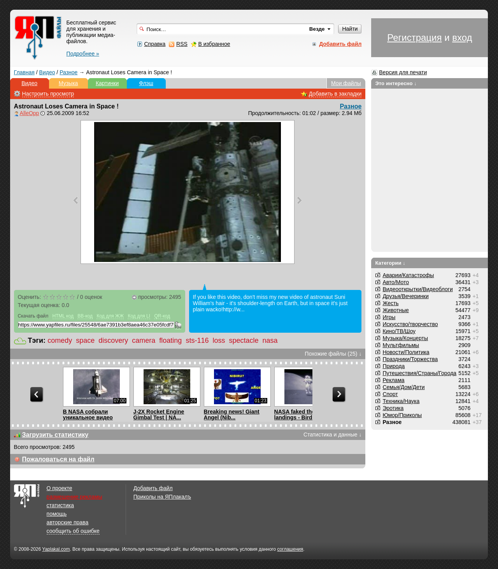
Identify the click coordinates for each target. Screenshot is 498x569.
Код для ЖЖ (110, 316)
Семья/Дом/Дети (403, 387)
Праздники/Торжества (410, 359)
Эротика (392, 408)
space (85, 340)
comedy (59, 340)
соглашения (290, 549)
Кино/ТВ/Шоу (399, 331)
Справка (154, 44)
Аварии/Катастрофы (408, 275)
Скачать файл (33, 316)
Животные (395, 310)
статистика (60, 505)
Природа (393, 366)
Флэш (146, 83)
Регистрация (414, 37)
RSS (182, 44)
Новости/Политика (405, 352)
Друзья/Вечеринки (405, 296)
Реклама (393, 380)
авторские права (68, 522)
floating (170, 340)
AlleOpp (29, 113)
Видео (47, 72)
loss (218, 340)
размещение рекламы (74, 497)
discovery (113, 340)
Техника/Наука (400, 401)
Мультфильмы (400, 345)
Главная (24, 72)
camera (143, 340)
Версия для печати (403, 72)
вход (462, 37)
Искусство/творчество (410, 324)
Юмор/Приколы (402, 415)
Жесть (390, 303)
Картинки (107, 83)
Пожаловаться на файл (58, 459)
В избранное (214, 44)
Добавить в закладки (335, 94)
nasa (270, 340)
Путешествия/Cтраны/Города (419, 373)
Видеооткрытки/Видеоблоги (417, 289)
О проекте (59, 488)
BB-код (85, 316)
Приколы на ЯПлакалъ (162, 497)
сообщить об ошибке (73, 531)
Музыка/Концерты (405, 338)
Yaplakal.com (56, 549)
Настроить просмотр (48, 94)
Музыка (68, 83)
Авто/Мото (395, 282)
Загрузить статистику (55, 434)
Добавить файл (153, 488)
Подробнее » (83, 54)
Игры (388, 317)
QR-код (162, 316)
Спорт (390, 394)
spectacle (243, 340)
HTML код (63, 316)
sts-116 (197, 340)
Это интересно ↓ (396, 83)
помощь (57, 514)
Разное (68, 72)
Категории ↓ (390, 263)
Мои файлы (346, 83)
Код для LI (139, 316)
